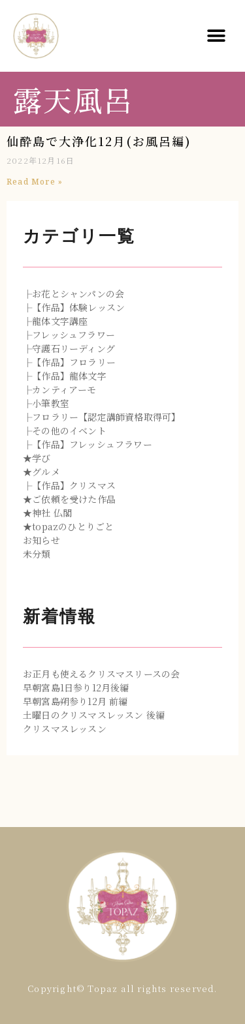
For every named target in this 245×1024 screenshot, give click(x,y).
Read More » (35, 181)
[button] (217, 36)
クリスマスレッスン (64, 728)
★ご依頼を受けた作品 (69, 498)
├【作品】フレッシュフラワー (87, 444)
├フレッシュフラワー (69, 334)
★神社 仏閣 (47, 512)
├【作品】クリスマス (69, 485)
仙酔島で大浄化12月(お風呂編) (99, 140)
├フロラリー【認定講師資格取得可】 (101, 416)
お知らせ (41, 540)
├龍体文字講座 (55, 320)
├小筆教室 (46, 403)
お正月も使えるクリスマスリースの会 (101, 673)
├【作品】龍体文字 (64, 375)
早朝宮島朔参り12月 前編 (75, 701)
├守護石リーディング (69, 348)
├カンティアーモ (60, 389)
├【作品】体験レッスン (74, 307)
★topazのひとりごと (68, 526)
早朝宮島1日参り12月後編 (76, 687)
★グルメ (41, 471)
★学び (37, 457)
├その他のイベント (64, 430)
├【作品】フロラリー (69, 362)
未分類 (37, 553)
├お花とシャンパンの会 (73, 293)
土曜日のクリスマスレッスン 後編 (94, 714)
